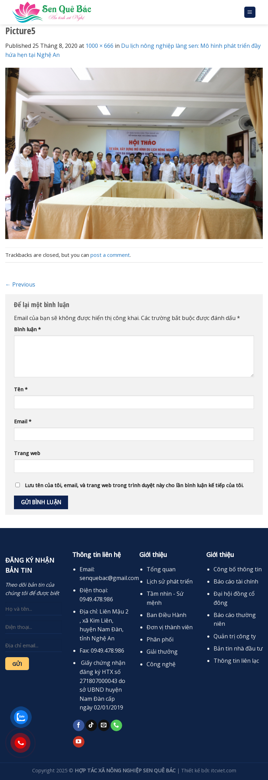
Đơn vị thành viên (170, 627)
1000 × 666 (99, 46)
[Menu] (250, 12)
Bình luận (27, 329)
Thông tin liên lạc (236, 660)
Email (22, 421)
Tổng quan (161, 569)
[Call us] (116, 725)
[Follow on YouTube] (78, 742)
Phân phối (160, 639)
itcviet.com (223, 770)
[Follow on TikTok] (91, 725)
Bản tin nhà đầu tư (238, 648)
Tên (21, 389)
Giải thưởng (162, 651)
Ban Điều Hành (166, 615)
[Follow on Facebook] (78, 725)
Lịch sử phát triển (170, 581)
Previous (20, 284)
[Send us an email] (104, 725)
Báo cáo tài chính (236, 581)
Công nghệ (161, 664)
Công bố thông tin (238, 569)
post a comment (110, 254)
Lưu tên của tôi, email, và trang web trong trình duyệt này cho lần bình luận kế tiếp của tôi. (134, 485)
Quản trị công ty (235, 636)
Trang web (27, 453)
